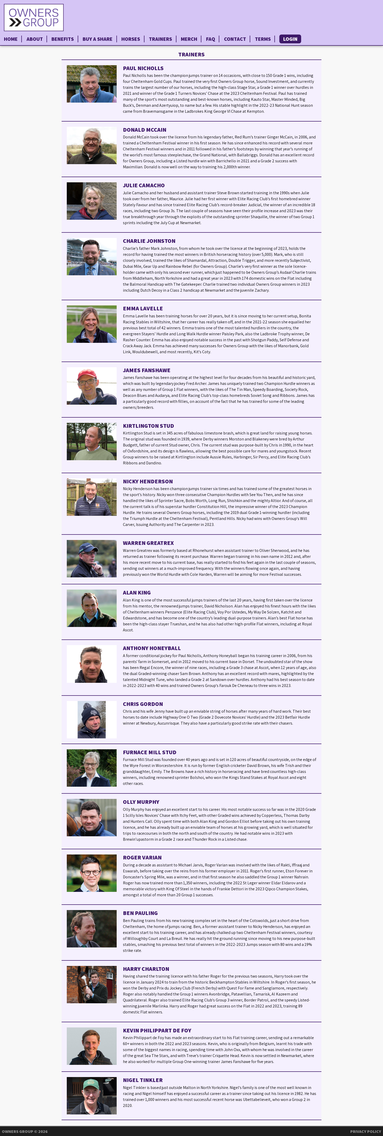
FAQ (210, 39)
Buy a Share (98, 39)
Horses (130, 39)
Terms (263, 39)
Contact (235, 39)
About (35, 39)
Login (290, 39)
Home (11, 39)
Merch (189, 39)
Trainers (160, 39)
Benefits (62, 39)
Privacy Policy (365, 1131)
